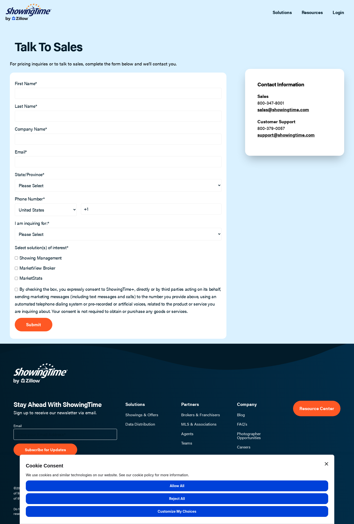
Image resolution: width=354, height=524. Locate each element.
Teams (186, 443)
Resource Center (316, 408)
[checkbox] (118, 267)
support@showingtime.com (286, 135)
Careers (244, 447)
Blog (241, 415)
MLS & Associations (199, 424)
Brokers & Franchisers (200, 415)
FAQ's (242, 424)
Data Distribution (140, 424)
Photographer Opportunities (249, 436)
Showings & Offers (141, 415)
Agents (187, 434)
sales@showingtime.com (283, 109)
